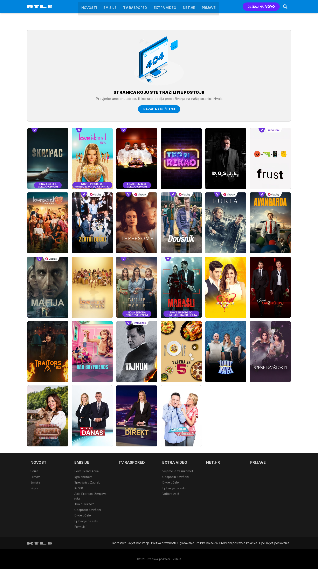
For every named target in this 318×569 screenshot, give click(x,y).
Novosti (89, 7)
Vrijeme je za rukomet (177, 471)
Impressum (119, 543)
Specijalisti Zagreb (87, 482)
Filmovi (35, 477)
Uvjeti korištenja (139, 543)
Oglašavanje (185, 543)
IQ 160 (78, 488)
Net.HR (189, 7)
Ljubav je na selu (86, 521)
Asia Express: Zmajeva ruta (90, 496)
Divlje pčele (82, 515)
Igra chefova (83, 477)
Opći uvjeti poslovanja (274, 543)
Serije (34, 471)
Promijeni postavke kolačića (238, 543)
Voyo (34, 488)
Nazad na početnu (159, 109)
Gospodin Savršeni (87, 510)
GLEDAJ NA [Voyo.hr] (261, 6)
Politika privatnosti (163, 543)
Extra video (165, 7)
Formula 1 (80, 527)
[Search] (285, 6)
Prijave (209, 7)
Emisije (110, 7)
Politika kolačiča (207, 543)
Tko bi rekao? (84, 504)
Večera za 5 (170, 494)
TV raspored (135, 7)
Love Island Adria (86, 471)
